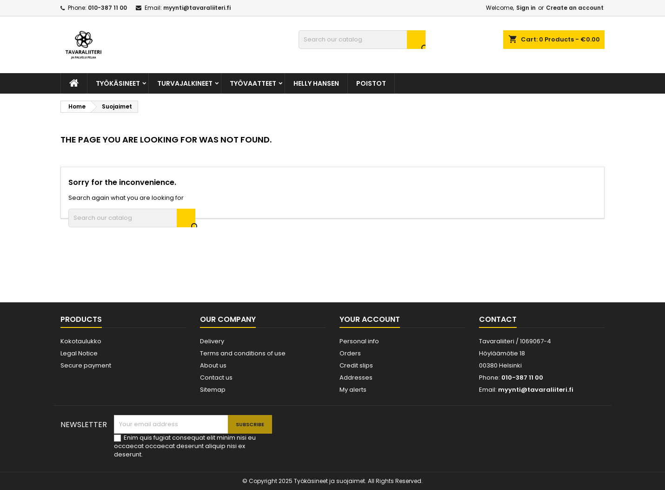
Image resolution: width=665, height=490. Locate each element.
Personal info (359, 341)
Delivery (212, 341)
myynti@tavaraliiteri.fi (197, 8)
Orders (350, 353)
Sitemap (213, 389)
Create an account (575, 8)
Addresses (355, 377)
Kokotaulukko (80, 341)
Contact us (216, 377)
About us (213, 365)
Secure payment (85, 365)
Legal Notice (79, 353)
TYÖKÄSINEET (118, 83)
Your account (369, 319)
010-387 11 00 (107, 8)
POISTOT (371, 83)
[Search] (362, 39)
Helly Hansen (316, 83)
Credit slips (356, 365)
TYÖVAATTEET (253, 83)
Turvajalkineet (185, 83)
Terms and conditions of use (243, 353)
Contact (498, 319)
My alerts (352, 389)
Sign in (526, 8)
